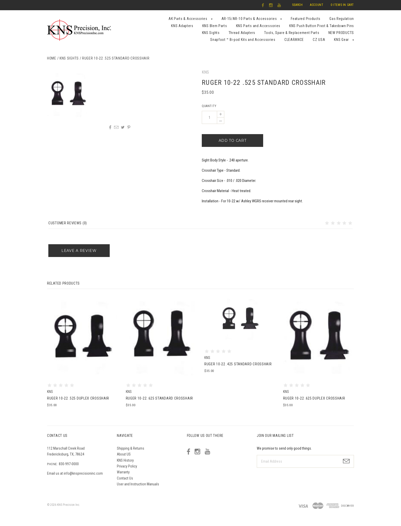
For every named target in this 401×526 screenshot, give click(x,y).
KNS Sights (211, 33)
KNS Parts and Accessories (258, 26)
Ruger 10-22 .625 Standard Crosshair (159, 398)
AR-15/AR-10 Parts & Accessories (249, 19)
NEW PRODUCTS (341, 33)
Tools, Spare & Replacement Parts (291, 33)
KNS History (125, 460)
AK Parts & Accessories (188, 19)
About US (124, 454)
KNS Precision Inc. (68, 505)
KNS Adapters (182, 26)
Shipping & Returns (130, 448)
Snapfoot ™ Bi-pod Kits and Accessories (242, 40)
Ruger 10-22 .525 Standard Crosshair (116, 58)
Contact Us (125, 478)
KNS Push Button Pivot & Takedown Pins (321, 26)
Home (51, 58)
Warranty (123, 472)
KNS (205, 72)
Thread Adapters (242, 33)
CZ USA (319, 40)
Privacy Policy (127, 466)
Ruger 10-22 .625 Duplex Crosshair (314, 398)
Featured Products (305, 19)
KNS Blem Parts (214, 26)
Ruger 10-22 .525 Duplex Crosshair (78, 398)
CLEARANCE (294, 40)
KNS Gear (341, 40)
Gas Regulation (341, 19)
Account (316, 5)
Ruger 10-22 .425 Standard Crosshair (238, 364)
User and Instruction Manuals (138, 484)
